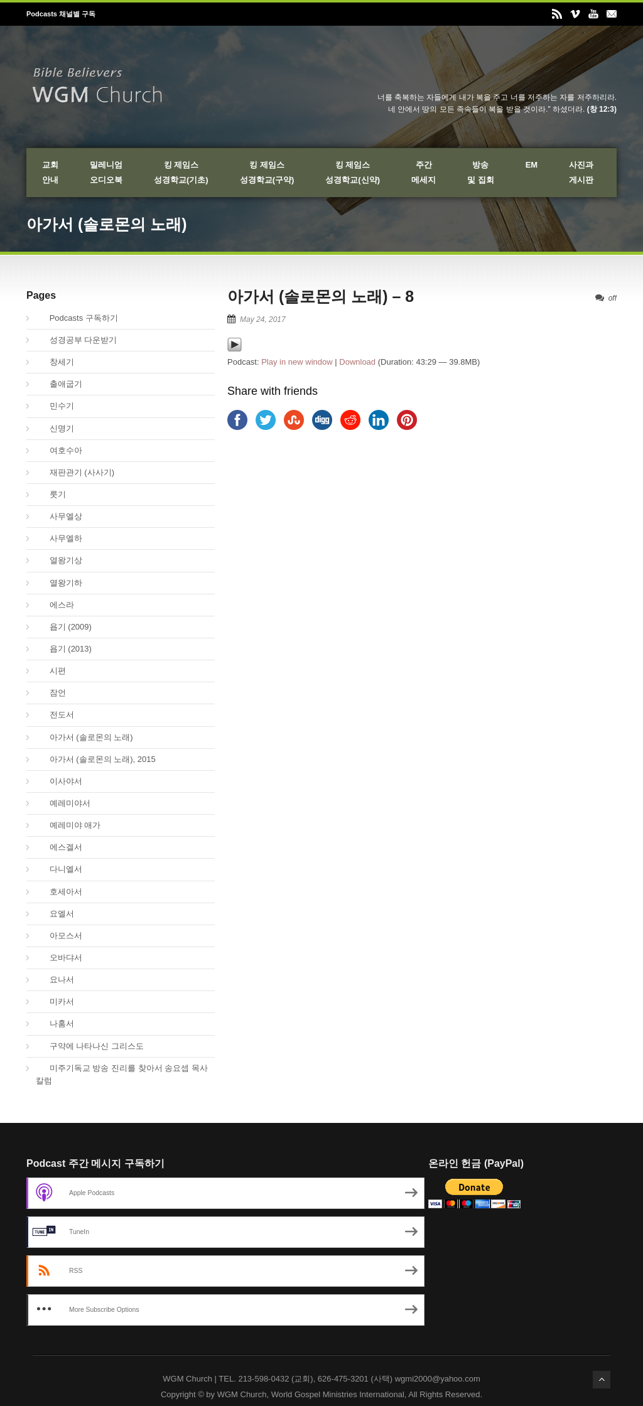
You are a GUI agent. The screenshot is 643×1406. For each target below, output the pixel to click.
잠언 (51, 692)
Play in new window (296, 362)
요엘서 (55, 913)
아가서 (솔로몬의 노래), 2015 (96, 759)
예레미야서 (63, 803)
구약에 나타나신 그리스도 (90, 1046)
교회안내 (50, 172)
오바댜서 (59, 957)
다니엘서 (59, 869)
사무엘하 (59, 538)
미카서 (55, 1001)
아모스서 (59, 935)
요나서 (55, 979)
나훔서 (55, 1023)
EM (532, 164)
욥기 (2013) (64, 648)
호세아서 (59, 891)
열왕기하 (59, 583)
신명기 (55, 428)
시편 (51, 670)
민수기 (55, 406)
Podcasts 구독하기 (77, 318)
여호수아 (59, 450)
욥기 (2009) (64, 626)
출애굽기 (59, 384)
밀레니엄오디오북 (106, 172)
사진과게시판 (581, 172)
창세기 (55, 362)
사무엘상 (59, 516)
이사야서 (59, 781)
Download (357, 362)
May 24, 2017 (263, 319)
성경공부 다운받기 (76, 340)
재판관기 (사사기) (75, 472)
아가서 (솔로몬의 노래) (84, 737)
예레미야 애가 (68, 825)
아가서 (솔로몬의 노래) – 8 (320, 296)
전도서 (55, 714)
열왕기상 (59, 560)
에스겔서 (59, 847)
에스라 (55, 604)
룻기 (51, 494)
